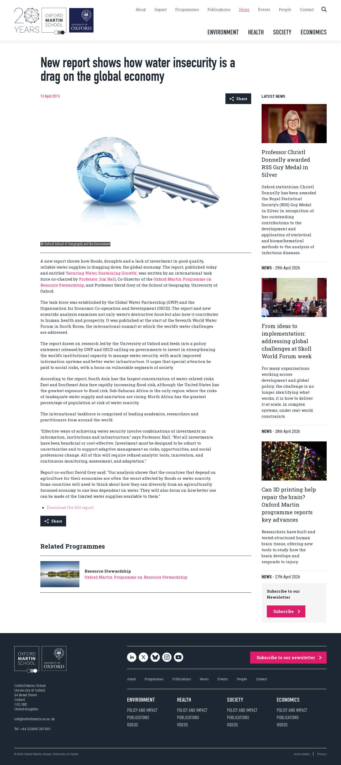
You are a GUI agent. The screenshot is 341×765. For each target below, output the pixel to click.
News (244, 9)
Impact (160, 9)
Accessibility (302, 754)
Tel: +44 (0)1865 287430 (32, 728)
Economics (314, 32)
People (285, 9)
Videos (132, 724)
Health (256, 32)
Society (282, 32)
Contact (307, 9)
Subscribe (286, 611)
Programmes (187, 9)
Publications (218, 9)
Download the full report (70, 507)
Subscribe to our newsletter (289, 657)
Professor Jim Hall (97, 279)
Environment (223, 32)
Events (264, 9)
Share (238, 98)
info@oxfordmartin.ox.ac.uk (34, 719)
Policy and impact (142, 710)
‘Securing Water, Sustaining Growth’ (101, 273)
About (141, 9)
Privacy (322, 754)
